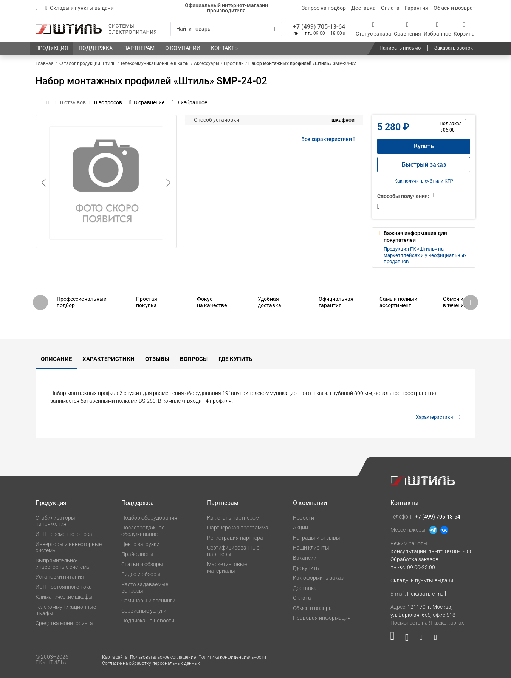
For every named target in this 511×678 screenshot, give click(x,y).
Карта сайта (114, 657)
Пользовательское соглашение (163, 657)
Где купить (235, 359)
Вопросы (194, 359)
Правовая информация (322, 618)
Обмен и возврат (454, 8)
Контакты (404, 502)
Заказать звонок (453, 48)
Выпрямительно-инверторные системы (63, 563)
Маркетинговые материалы (227, 567)
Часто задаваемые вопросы (144, 587)
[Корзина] (464, 29)
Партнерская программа (237, 528)
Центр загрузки (140, 544)
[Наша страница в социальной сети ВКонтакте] (407, 639)
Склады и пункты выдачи (79, 8)
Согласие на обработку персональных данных (151, 663)
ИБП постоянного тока (64, 587)
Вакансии (305, 558)
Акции (300, 528)
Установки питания (60, 577)
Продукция (51, 502)
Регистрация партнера (235, 538)
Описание (56, 359)
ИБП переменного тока (64, 534)
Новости (303, 518)
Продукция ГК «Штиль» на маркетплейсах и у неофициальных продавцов (425, 255)
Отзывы (157, 359)
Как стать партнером (233, 518)
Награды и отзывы (316, 538)
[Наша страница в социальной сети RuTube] (395, 639)
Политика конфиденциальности (232, 657)
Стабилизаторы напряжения (55, 521)
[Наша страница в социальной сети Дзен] (421, 639)
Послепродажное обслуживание (142, 531)
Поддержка (137, 502)
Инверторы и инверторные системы (69, 547)
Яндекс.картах (446, 623)
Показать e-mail (426, 594)
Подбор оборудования (149, 518)
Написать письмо (400, 48)
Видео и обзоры (141, 574)
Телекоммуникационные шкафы (66, 610)
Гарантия (416, 8)
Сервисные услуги (143, 611)
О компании (310, 502)
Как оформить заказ (318, 578)
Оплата (390, 8)
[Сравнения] (407, 29)
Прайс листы (137, 554)
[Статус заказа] (373, 29)
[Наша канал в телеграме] (432, 639)
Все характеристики (329, 139)
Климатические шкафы (64, 597)
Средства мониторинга (64, 623)
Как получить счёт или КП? (423, 181)
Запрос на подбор (324, 8)
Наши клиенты (311, 548)
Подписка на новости (147, 621)
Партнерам (222, 502)
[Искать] (275, 29)
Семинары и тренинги (148, 601)
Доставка (363, 8)
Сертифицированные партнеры (233, 551)
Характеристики (108, 359)
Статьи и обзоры (142, 564)
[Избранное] (437, 29)
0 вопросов (106, 102)
